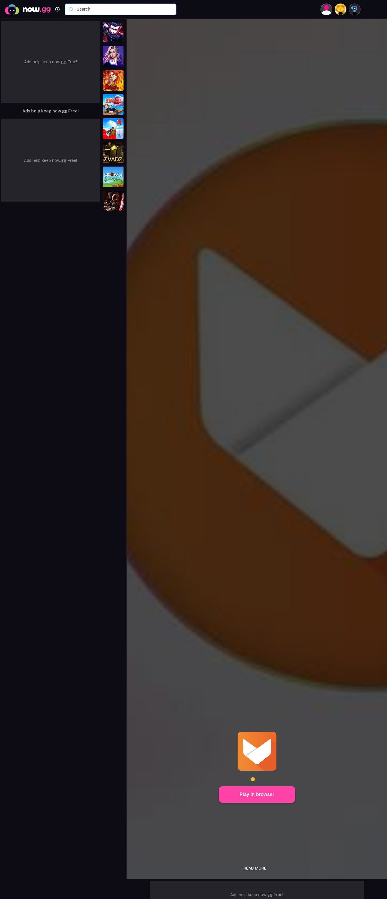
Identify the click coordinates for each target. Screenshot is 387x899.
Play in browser (256, 794)
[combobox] (123, 9)
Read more (254, 868)
